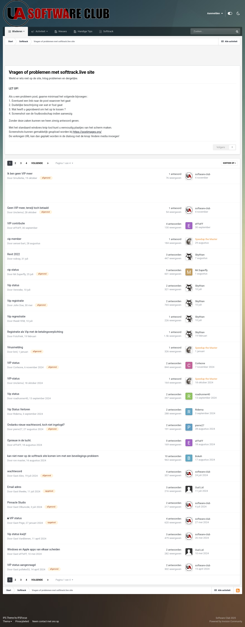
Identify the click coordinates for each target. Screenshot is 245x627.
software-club (202, 174)
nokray (16, 258)
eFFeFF (17, 227)
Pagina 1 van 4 (64, 163)
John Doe (18, 305)
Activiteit (40, 31)
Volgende (37, 163)
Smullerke (18, 178)
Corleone (18, 367)
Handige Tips (84, 31)
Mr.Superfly (19, 274)
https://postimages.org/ (87, 131)
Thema (7, 621)
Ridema (17, 413)
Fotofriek (18, 336)
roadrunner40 (20, 398)
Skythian (199, 254)
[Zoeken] (203, 31)
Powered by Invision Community (225, 621)
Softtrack (108, 31)
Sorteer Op (229, 163)
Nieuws (62, 31)
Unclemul (18, 212)
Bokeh (198, 456)
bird (15, 351)
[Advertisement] (122, 55)
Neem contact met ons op (45, 621)
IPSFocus (22, 617)
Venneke (18, 289)
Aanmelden (215, 13)
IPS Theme (8, 617)
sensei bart (19, 243)
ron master (19, 460)
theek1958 (19, 321)
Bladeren (17, 31)
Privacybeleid (22, 621)
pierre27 (17, 429)
